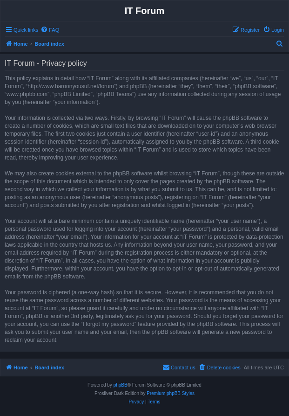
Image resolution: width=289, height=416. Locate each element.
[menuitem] (49, 29)
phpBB (121, 385)
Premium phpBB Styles (171, 393)
